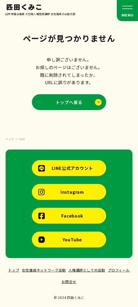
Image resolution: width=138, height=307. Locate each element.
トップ (13, 270)
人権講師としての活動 (86, 270)
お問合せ (69, 281)
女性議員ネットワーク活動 (44, 270)
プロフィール (119, 270)
